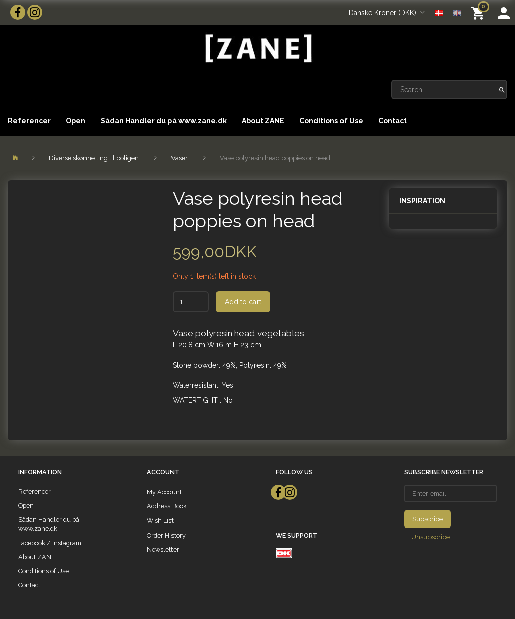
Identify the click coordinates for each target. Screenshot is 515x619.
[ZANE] (257, 48)
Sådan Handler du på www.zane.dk (164, 121)
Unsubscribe (430, 537)
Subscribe (427, 519)
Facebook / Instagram (49, 543)
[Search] (502, 89)
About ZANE (263, 121)
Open (75, 121)
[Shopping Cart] (479, 12)
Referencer (29, 121)
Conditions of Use (331, 121)
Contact (392, 121)
